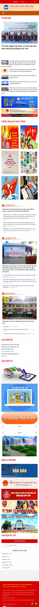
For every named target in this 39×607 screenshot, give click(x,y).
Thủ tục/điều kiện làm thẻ (7, 351)
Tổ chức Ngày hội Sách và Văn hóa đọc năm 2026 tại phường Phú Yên (19, 276)
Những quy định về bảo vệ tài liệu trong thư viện (18, 330)
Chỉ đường (3, 356)
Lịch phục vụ (11, 326)
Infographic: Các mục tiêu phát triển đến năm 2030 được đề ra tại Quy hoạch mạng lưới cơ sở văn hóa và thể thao (19, 230)
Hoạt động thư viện (10, 238)
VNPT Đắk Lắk (13, 604)
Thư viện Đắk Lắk (10, 205)
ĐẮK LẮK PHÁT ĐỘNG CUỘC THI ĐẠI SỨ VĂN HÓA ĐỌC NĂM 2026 (18, 286)
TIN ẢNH (19, 432)
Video (19, 426)
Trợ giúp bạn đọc (10, 293)
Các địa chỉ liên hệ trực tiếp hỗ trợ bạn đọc (18, 333)
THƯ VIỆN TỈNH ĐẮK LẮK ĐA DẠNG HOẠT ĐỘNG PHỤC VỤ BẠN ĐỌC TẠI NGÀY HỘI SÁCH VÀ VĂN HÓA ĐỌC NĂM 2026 (19, 281)
